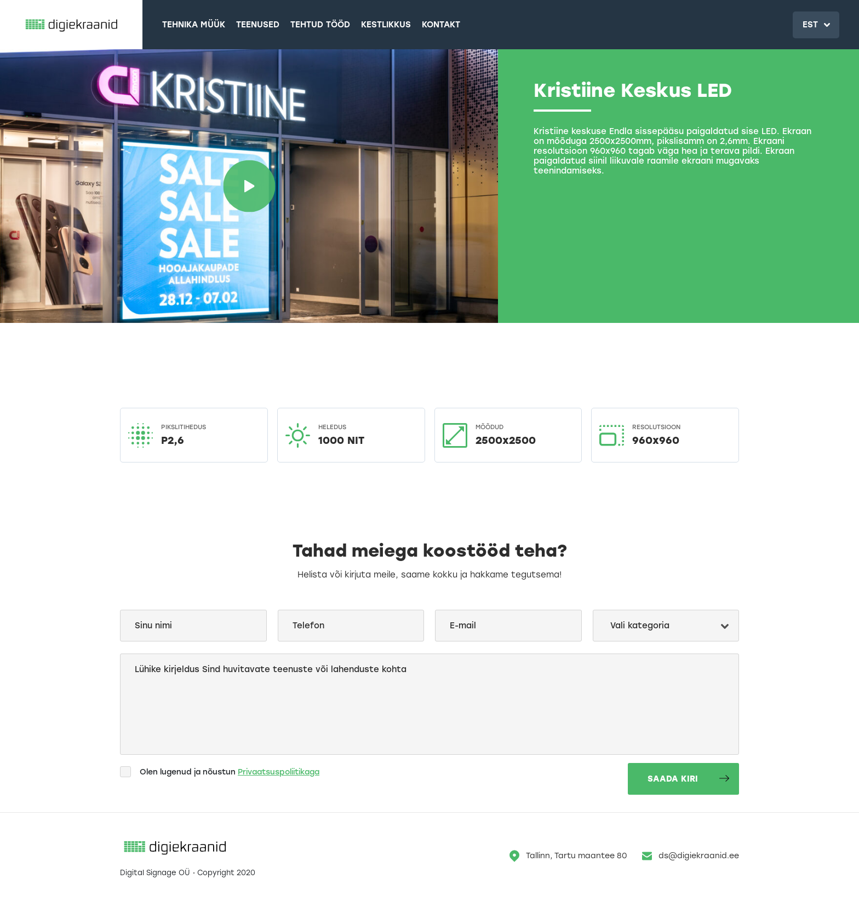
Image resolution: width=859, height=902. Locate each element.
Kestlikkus (386, 25)
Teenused (257, 25)
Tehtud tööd (320, 25)
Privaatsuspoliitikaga (278, 772)
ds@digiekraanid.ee (690, 856)
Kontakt (441, 25)
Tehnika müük (193, 25)
